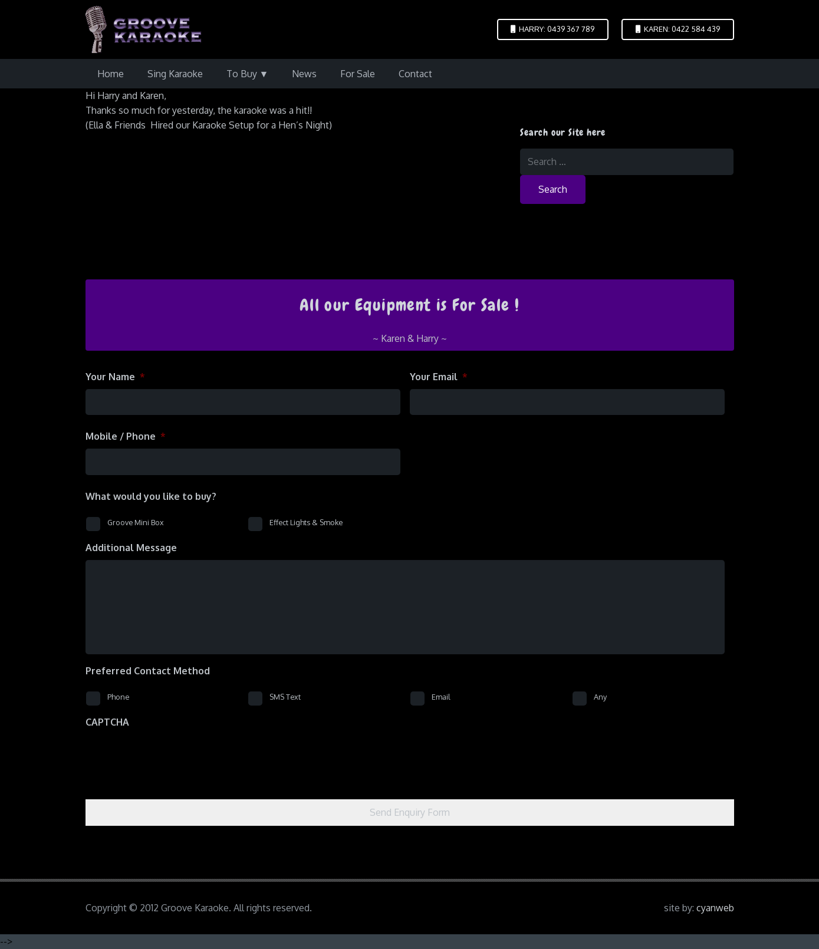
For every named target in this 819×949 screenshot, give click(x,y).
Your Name (115, 377)
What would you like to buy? (150, 496)
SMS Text (285, 696)
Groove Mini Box (135, 522)
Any (600, 696)
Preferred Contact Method (147, 671)
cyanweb (715, 908)
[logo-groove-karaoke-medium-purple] (143, 29)
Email (441, 696)
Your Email (439, 377)
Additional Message (131, 547)
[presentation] (175, 757)
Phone (118, 696)
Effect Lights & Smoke (306, 522)
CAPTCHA (107, 722)
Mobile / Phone (125, 436)
